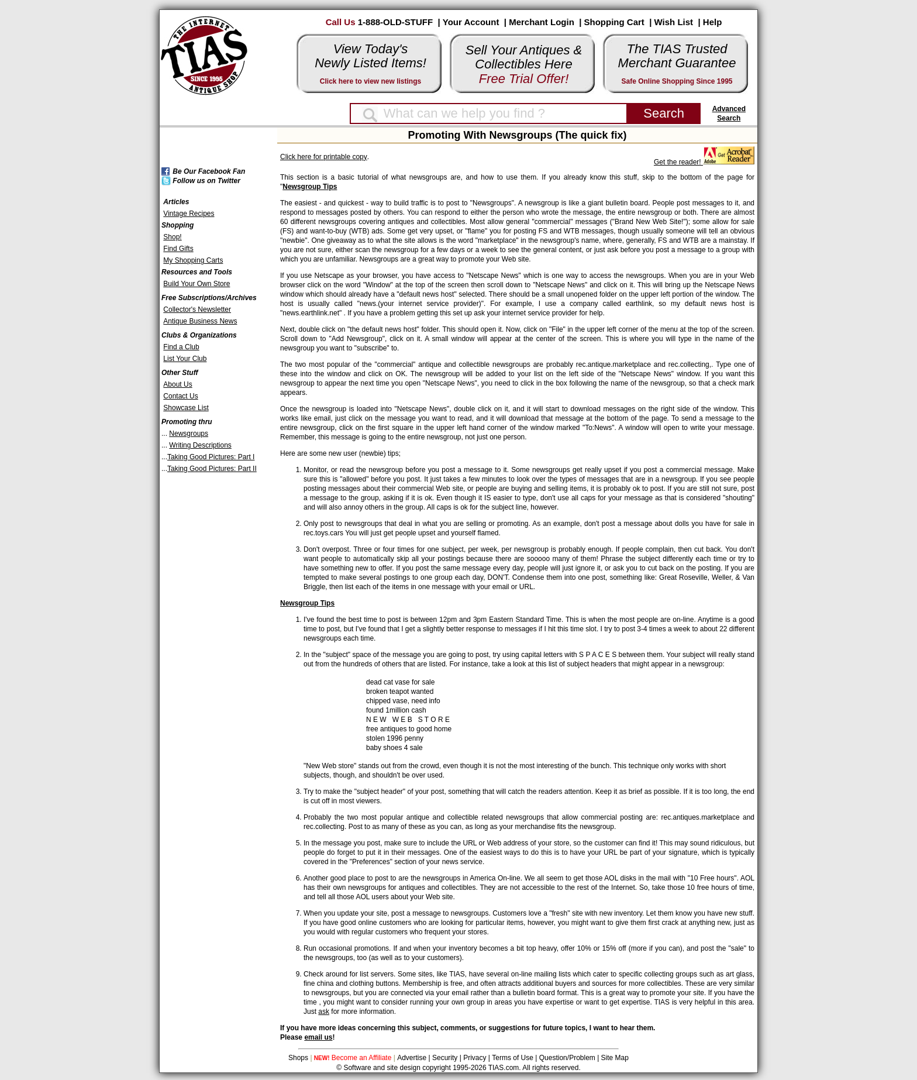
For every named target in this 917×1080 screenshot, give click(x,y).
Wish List (674, 22)
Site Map (615, 1058)
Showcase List (185, 408)
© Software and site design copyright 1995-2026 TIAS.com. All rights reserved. (458, 1068)
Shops (298, 1058)
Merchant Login (541, 22)
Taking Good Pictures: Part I (210, 457)
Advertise (411, 1058)
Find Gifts (178, 249)
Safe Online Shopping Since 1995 (676, 81)
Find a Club (181, 347)
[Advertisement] (206, 650)
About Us (177, 384)
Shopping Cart (614, 22)
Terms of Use (512, 1058)
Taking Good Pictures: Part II (212, 469)
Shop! (172, 237)
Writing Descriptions (200, 445)
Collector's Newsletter (197, 309)
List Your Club (184, 359)
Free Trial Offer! (524, 78)
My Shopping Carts (193, 260)
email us (318, 1037)
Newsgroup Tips (309, 187)
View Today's (370, 49)
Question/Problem (567, 1058)
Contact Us (180, 396)
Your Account (471, 22)
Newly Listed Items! (370, 63)
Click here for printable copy (323, 157)
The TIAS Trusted (677, 49)
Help (712, 22)
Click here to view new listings (370, 81)
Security (444, 1058)
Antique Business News (200, 321)
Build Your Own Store (196, 284)
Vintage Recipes (188, 213)
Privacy (474, 1058)
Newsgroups (188, 433)
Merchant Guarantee (677, 63)
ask (323, 1011)
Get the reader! (704, 162)
